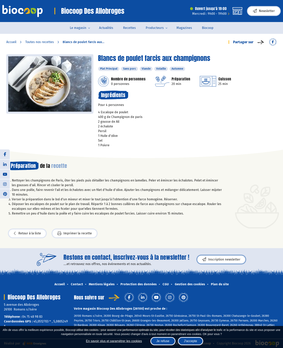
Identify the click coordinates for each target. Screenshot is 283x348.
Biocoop (207, 28)
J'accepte (190, 341)
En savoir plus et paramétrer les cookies (114, 341)
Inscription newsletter (221, 259)
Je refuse (162, 341)
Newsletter (264, 11)
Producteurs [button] (155, 28)
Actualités (106, 28)
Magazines (184, 28)
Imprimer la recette (74, 233)
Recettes (129, 28)
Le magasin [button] (78, 28)
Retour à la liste (27, 233)
